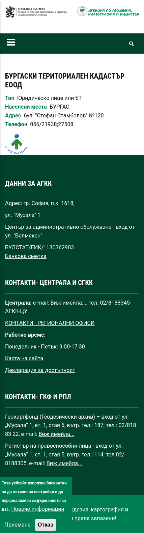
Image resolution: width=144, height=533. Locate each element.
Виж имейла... (68, 303)
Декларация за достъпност (40, 370)
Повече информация (37, 518)
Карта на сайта (24, 358)
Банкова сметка (26, 256)
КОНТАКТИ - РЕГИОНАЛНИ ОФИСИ (50, 323)
